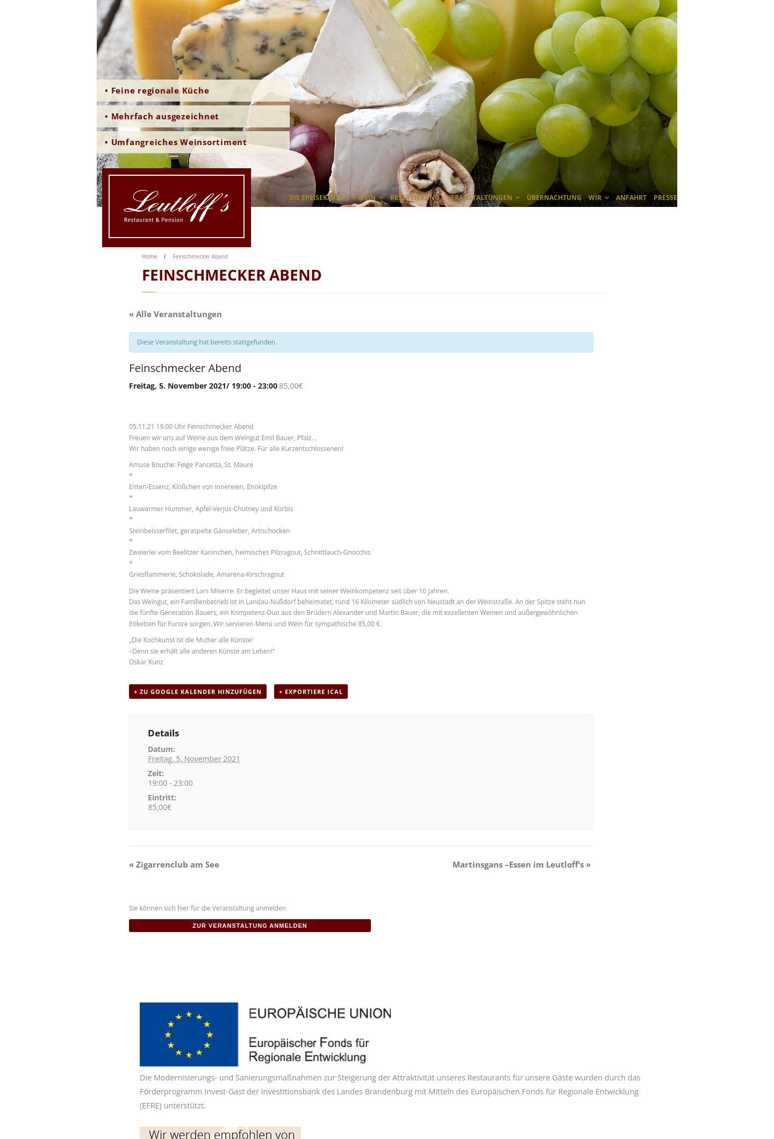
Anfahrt (631, 197)
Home (149, 256)
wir (595, 197)
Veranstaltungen (479, 197)
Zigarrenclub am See (174, 864)
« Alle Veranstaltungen (175, 314)
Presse (665, 197)
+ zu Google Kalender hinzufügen (198, 691)
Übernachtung (554, 197)
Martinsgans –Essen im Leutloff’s (522, 864)
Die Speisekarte (316, 197)
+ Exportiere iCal (311, 691)
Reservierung (415, 197)
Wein (367, 197)
